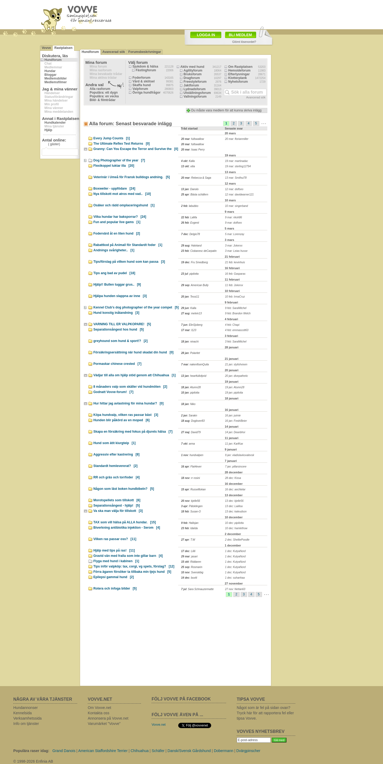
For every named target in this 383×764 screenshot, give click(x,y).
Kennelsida (22, 713)
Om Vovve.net (99, 707)
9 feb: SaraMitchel (236, 308)
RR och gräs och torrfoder (116, 477)
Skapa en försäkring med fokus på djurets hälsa (132, 431)
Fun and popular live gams (116, 222)
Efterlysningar (239, 74)
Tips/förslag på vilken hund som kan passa (129, 262)
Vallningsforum (195, 96)
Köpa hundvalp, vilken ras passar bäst (125, 415)
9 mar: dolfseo (233, 222)
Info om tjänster (26, 723)
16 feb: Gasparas (235, 273)
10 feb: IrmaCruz (235, 296)
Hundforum (53, 60)
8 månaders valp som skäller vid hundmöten (130, 387)
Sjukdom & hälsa (145, 66)
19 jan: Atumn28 (234, 387)
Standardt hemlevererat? (115, 466)
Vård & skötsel (143, 81)
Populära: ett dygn (104, 92)
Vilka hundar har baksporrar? (119, 217)
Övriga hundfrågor (146, 92)
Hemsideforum (239, 70)
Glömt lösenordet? (244, 41)
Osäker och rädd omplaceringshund (124, 205)
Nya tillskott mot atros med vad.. (122, 194)
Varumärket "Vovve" (104, 723)
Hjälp (48, 130)
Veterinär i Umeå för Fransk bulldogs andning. (131, 177)
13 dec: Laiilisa (234, 506)
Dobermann (223, 751)
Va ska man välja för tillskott (118, 511)
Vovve (46, 48)
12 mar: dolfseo (234, 189)
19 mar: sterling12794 (238, 166)
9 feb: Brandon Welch (238, 313)
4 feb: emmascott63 (236, 330)
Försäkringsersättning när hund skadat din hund (133, 352)
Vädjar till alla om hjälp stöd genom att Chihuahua (134, 375)
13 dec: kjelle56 (234, 500)
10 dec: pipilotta (234, 522)
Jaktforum (191, 85)
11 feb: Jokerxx (234, 285)
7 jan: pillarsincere (236, 466)
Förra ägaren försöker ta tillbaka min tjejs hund (132, 572)
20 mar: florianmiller (236, 138)
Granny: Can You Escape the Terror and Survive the (135, 149)
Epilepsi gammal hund (113, 577)
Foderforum (141, 78)
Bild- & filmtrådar (102, 100)
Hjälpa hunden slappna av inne (120, 296)
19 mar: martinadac (236, 161)
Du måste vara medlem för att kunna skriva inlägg (226, 110)
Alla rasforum (100, 89)
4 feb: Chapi (232, 324)
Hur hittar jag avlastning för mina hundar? (128, 403)
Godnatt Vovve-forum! (113, 392)
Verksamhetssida (27, 718)
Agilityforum (193, 70)
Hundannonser (25, 707)
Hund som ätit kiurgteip (114, 443)
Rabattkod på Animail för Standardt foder (127, 245)
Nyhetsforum (238, 82)
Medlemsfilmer (55, 82)
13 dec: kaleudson (236, 511)
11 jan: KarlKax (234, 443)
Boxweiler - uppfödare (114, 188)
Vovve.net (159, 725)
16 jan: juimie (233, 415)
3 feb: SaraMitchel (236, 341)
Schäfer (158, 751)
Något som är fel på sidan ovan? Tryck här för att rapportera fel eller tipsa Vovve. (265, 712)
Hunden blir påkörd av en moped (121, 420)
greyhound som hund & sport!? (120, 341)
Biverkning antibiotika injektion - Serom (126, 527)
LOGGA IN (206, 35)
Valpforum (140, 89)
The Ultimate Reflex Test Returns (121, 143)
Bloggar (50, 75)
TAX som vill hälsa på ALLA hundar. (124, 522)
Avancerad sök (113, 52)
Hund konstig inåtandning (116, 313)
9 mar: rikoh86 (233, 217)
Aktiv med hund (192, 67)
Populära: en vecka (104, 96)
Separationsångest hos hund (118, 329)
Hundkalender (55, 122)
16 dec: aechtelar (235, 489)
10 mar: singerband (236, 205)
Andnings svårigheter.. (113, 250)
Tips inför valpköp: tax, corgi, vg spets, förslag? (133, 566)
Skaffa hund (141, 85)
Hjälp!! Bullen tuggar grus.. (117, 284)
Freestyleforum (195, 82)
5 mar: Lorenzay (234, 234)
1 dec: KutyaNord (235, 551)
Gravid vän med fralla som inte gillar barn (128, 556)
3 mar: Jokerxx (234, 245)
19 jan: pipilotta (234, 392)
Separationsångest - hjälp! (116, 505)
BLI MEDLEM (240, 35)
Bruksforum (193, 74)
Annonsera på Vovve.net (108, 718)
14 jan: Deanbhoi (235, 432)
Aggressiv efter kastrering (116, 454)
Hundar (50, 71)
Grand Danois (63, 751)
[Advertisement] (222, 14)
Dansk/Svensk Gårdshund (189, 751)
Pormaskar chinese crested (117, 364)
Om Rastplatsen (240, 67)
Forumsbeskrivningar (144, 52)
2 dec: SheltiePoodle (237, 539)
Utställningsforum (197, 93)
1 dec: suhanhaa (235, 577)
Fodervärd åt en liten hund (116, 233)
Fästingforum (146, 70)
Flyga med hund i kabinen (116, 561)
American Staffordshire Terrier (102, 751)
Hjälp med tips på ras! (114, 550)
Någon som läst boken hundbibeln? (123, 489)
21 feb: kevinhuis (235, 262)
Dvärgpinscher (248, 751)
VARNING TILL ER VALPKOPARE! (122, 324)
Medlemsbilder (55, 78)
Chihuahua (140, 751)
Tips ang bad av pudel (114, 273)
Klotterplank (237, 78)
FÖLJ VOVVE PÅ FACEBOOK (181, 699)
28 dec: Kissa (233, 478)
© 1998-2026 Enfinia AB (33, 761)
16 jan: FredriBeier (236, 420)
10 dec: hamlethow (236, 528)
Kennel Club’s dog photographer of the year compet (136, 307)
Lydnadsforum (195, 89)
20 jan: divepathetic (236, 375)
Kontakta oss (98, 713)
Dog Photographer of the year (119, 160)
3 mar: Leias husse (236, 250)
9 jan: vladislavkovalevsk (239, 455)
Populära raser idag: (31, 751)
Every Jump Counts (111, 138)
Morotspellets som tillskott (116, 500)
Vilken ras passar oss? (114, 539)
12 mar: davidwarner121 (239, 194)
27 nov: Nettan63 (235, 589)
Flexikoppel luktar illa (113, 166)
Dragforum (192, 78)
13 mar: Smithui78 (236, 177)
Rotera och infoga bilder (115, 588)
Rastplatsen (63, 48)
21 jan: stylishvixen (236, 364)
